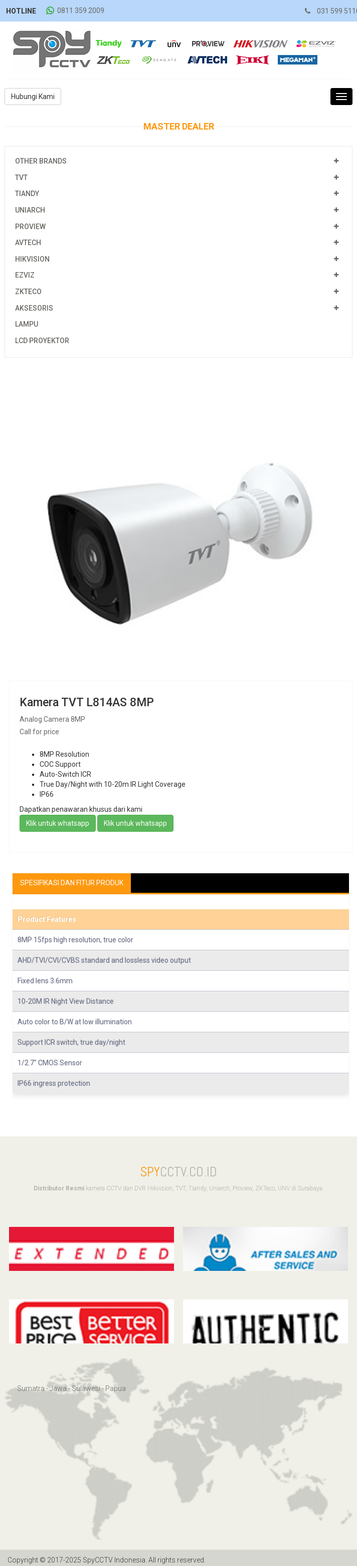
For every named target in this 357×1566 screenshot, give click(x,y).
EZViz (25, 275)
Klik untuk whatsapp (57, 823)
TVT (21, 178)
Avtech (28, 243)
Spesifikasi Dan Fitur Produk (71, 883)
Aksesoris (34, 308)
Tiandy (27, 194)
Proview (30, 227)
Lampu (26, 324)
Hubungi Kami (33, 97)
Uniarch (30, 210)
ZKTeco (28, 292)
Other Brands (41, 161)
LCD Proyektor (42, 341)
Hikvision (32, 259)
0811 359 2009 (80, 11)
